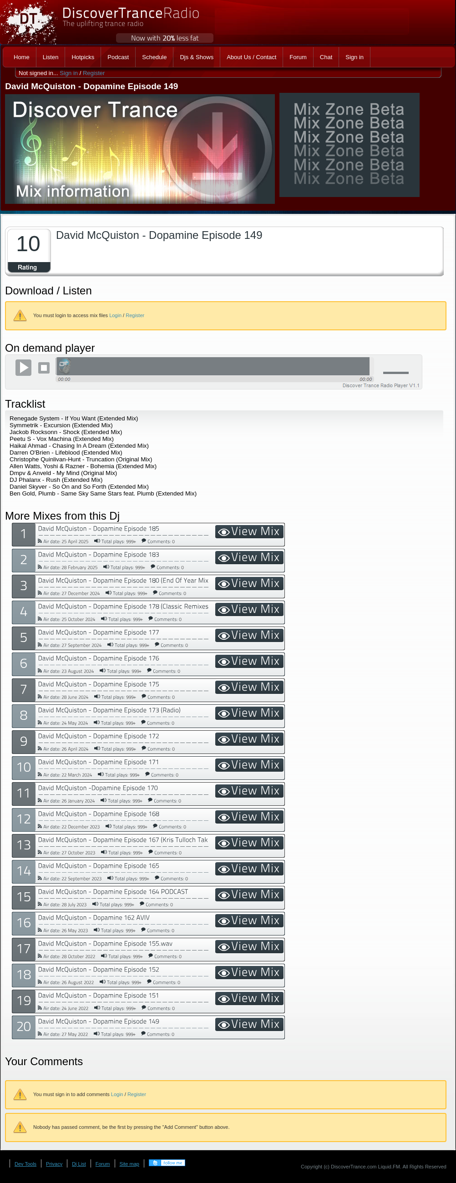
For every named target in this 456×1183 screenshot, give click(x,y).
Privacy (54, 1164)
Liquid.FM (389, 1166)
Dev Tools (25, 1164)
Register (94, 73)
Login (115, 315)
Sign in (69, 73)
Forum (103, 1164)
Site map (129, 1164)
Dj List (79, 1164)
